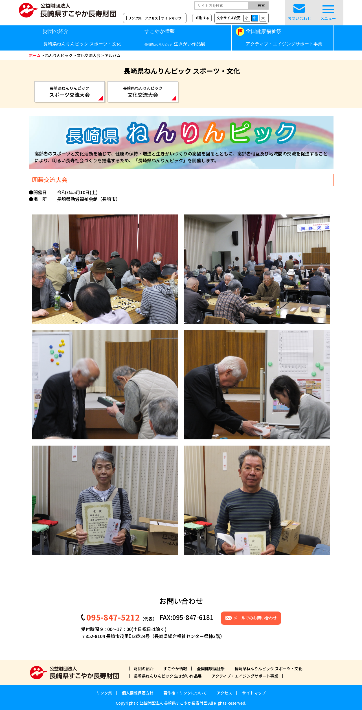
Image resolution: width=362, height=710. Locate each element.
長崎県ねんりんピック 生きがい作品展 (168, 676)
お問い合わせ (299, 12)
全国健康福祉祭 (263, 31)
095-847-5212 (113, 617)
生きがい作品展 (174, 44)
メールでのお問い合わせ (255, 618)
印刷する (202, 17)
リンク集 (135, 18)
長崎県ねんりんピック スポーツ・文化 (82, 44)
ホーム (35, 55)
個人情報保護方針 (137, 693)
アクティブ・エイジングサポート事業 (284, 44)
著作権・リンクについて (185, 693)
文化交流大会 (88, 55)
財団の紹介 (56, 31)
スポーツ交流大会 (70, 91)
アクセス (151, 18)
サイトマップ (171, 18)
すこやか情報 (169, 31)
